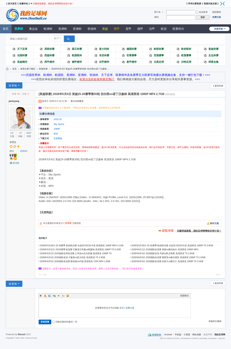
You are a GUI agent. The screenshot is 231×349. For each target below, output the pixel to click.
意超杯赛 (211, 48)
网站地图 (196, 334)
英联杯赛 (47, 48)
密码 (156, 17)
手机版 (178, 334)
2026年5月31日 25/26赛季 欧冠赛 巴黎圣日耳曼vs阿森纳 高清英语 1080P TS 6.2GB (80, 249)
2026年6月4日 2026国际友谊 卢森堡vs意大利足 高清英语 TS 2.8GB (72, 257)
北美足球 (156, 61)
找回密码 (216, 12)
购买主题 (214, 223)
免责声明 (207, 334)
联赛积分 (178, 28)
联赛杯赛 (43, 69)
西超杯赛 (47, 55)
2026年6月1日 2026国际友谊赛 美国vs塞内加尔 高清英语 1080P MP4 (164, 249)
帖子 (56, 38)
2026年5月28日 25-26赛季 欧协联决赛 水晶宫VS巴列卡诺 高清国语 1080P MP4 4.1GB (81, 245)
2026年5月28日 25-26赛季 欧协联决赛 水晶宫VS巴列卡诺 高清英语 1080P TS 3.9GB (172, 245)
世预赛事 (156, 55)
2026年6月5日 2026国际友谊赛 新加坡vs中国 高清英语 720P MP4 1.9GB (75, 261)
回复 (45, 274)
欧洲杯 (48, 28)
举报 (218, 274)
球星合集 (211, 61)
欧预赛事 (183, 55)
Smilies (67, 295)
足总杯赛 (211, 55)
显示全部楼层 (77, 101)
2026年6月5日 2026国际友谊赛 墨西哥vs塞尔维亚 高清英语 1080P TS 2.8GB (168, 257)
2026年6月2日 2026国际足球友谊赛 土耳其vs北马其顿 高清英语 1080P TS (76, 253)
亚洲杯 (77, 28)
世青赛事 (129, 55)
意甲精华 (129, 61)
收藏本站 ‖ (24, 3)
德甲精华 (74, 61)
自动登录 (202, 12)
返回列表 (219, 86)
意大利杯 (101, 48)
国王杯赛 (74, 48)
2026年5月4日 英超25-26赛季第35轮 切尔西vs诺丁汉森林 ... (80, 69)
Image (49, 295)
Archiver (168, 334)
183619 (23, 151)
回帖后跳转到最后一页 (64, 322)
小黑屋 (187, 334)
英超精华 (19, 61)
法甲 (152, 28)
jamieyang (14, 101)
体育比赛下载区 (27, 69)
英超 (105, 28)
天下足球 (19, 48)
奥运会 (33, 28)
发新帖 (13, 85)
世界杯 (18, 28)
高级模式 (184, 295)
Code (63, 295)
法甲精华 (101, 61)
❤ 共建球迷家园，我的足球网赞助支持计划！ (52, 3)
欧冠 (164, 28)
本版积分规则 (214, 321)
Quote (58, 295)
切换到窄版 (222, 3)
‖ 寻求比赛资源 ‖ (194, 3)
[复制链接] (170, 94)
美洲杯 (62, 28)
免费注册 (216, 17)
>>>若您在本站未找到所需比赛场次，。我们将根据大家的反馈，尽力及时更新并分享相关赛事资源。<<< (115, 79)
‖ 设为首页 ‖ (12, 3)
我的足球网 (7, 69)
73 (20, 133)
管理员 (13, 142)
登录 (121, 308)
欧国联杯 (74, 55)
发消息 (16, 163)
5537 (29, 133)
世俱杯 (92, 28)
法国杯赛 (19, 55)
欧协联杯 (183, 48)
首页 (14, 69)
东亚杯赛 (101, 55)
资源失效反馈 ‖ (211, 3)
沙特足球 (183, 61)
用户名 (157, 12)
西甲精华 (47, 61)
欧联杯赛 (156, 48)
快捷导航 (218, 29)
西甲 (117, 28)
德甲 (140, 28)
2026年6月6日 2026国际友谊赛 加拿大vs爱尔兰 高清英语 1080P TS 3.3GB (167, 261)
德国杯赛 (129, 48)
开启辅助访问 (185, 2)
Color (45, 295)
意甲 (128, 28)
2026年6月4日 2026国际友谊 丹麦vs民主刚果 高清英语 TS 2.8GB (162, 253)
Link (54, 295)
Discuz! (22, 334)
